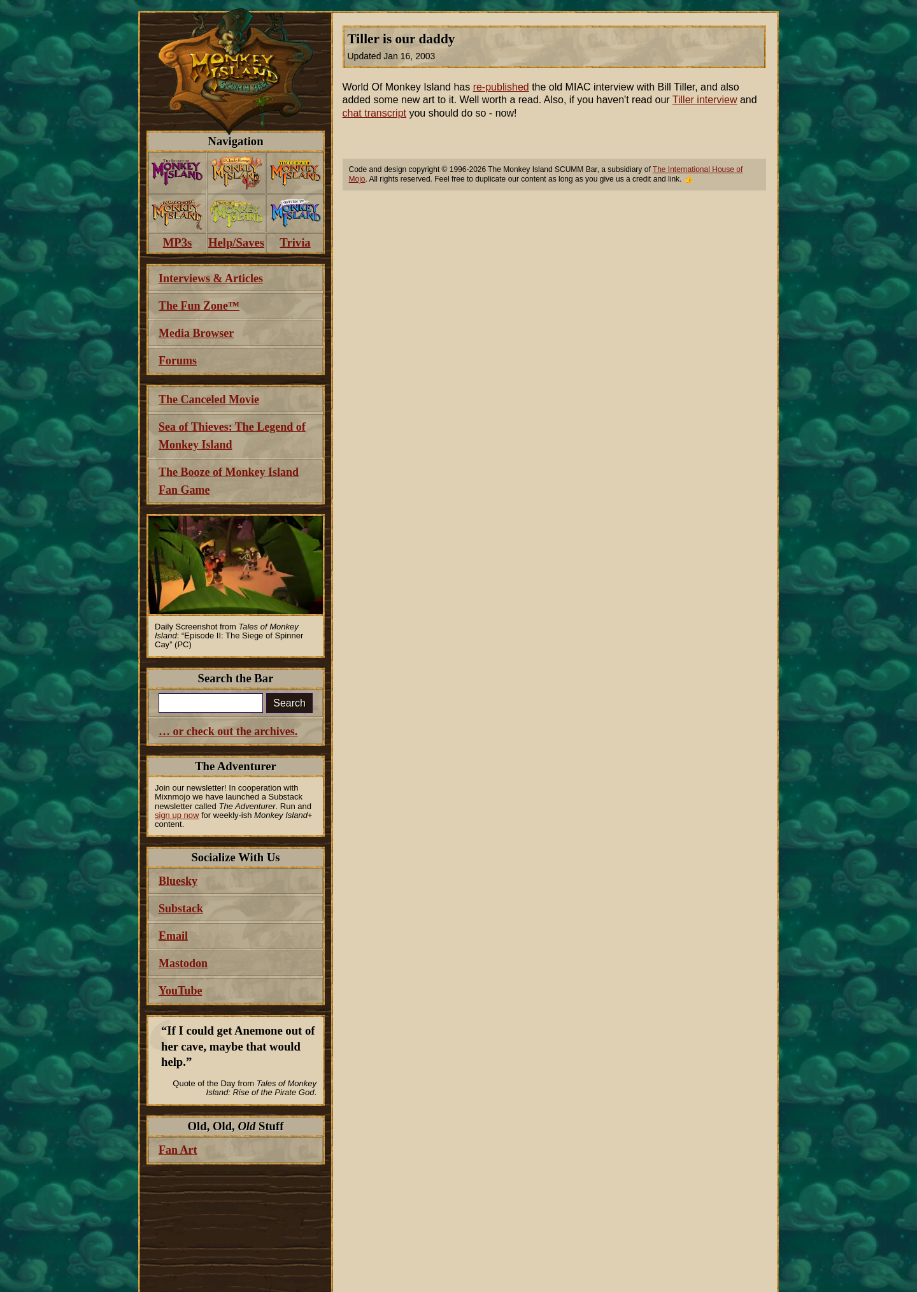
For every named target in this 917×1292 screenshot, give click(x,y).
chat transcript (374, 113)
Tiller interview (704, 99)
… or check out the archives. (228, 731)
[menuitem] (177, 173)
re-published (501, 87)
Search (289, 703)
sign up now (177, 815)
